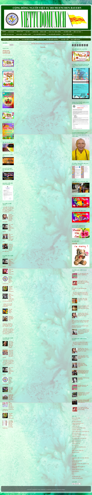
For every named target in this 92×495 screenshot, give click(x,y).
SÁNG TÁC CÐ (40, 39)
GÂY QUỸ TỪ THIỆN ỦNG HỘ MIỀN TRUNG (10, 390)
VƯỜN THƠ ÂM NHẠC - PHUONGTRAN (77, 461)
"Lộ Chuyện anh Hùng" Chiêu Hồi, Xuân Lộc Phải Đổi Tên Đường (83, 282)
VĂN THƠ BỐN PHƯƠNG (39, 34)
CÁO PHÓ (74, 419)
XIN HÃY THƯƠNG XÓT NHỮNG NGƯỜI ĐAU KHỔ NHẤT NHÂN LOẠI (83, 307)
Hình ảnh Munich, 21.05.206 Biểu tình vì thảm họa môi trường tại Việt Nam (83, 393)
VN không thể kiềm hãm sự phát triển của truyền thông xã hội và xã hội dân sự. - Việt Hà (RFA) (83, 331)
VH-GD (73, 448)
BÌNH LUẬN (43, 31)
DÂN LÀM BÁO (75, 471)
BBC (73, 473)
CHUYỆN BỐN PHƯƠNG (54, 34)
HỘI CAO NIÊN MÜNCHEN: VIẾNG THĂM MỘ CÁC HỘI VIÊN (82, 365)
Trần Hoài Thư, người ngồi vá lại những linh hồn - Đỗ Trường (10, 344)
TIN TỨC (27, 31)
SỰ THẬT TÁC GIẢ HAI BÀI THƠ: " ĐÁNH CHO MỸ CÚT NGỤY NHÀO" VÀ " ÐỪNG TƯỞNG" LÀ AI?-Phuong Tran (8, 209)
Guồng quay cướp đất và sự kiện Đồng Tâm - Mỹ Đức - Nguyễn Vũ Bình (8, 325)
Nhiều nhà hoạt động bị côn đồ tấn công (11, 318)
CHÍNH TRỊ (35, 31)
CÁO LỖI (74, 243)
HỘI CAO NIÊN (77, 31)
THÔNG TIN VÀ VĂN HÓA (78, 469)
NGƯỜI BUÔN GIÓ (76, 476)
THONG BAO (19, 31)
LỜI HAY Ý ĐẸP (75, 436)
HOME (4, 31)
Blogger (63, 489)
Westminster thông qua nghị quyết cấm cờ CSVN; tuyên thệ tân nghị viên (83, 401)
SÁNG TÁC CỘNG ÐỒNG (55, 31)
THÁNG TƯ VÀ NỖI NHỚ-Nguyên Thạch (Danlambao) (7, 305)
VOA (73, 474)
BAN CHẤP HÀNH (67, 34)
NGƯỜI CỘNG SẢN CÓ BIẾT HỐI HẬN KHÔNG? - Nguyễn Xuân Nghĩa (83, 314)
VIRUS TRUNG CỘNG (77, 450)
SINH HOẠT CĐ (75, 441)
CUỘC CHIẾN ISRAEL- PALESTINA (80, 431)
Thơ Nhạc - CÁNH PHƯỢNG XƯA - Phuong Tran (10, 289)
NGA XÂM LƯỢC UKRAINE (78, 438)
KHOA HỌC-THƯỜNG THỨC (23, 34)
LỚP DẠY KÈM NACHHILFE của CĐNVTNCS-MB (6, 52)
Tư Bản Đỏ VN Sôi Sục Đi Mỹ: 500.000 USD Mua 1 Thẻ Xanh (80, 326)
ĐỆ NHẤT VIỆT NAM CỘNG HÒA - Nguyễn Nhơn (82, 300)
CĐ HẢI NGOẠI (75, 421)
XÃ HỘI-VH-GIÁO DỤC (8, 34)
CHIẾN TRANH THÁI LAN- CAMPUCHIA (78, 424)
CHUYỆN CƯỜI (67, 31)
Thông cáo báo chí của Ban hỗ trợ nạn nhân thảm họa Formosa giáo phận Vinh (83, 371)
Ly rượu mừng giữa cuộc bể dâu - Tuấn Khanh (83, 274)
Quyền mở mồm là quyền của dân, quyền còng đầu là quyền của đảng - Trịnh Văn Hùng (80, 322)
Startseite (42, 47)
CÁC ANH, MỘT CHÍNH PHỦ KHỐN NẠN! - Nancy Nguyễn (83, 357)
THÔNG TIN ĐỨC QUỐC (77, 478)
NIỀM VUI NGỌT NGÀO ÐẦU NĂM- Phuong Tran (11, 272)
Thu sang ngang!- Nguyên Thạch (10, 311)
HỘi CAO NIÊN (75, 433)
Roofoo (54, 489)
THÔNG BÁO (5, 39)
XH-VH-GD (74, 452)
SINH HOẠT (11, 31)
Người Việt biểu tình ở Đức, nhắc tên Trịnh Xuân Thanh (10, 397)
